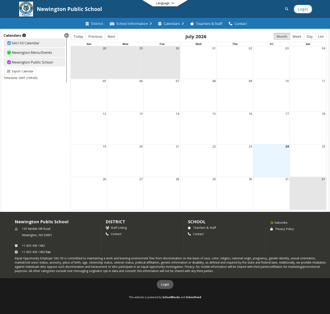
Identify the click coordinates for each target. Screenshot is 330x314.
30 (177, 48)
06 (141, 81)
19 (104, 146)
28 (104, 48)
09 (250, 81)
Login (165, 284)
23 (250, 146)
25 (323, 146)
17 (287, 114)
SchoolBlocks (171, 297)
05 (104, 81)
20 (141, 146)
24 (287, 146)
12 (104, 114)
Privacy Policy (282, 229)
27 (141, 179)
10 (287, 81)
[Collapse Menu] (66, 35)
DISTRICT (115, 222)
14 (177, 114)
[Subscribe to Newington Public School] (278, 222)
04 (323, 48)
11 (323, 81)
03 (287, 48)
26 (104, 179)
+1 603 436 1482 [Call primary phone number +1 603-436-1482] (33, 246)
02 (250, 48)
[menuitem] (94, 23)
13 (141, 114)
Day (310, 36)
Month (282, 36)
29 (141, 48)
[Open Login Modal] (302, 9)
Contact (113, 234)
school (196, 222)
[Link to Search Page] (285, 9)
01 (214, 48)
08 (214, 81)
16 (250, 114)
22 (214, 146)
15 (214, 114)
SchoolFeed (193, 297)
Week (297, 36)
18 (323, 114)
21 (177, 146)
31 (287, 179)
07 (177, 81)
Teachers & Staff (202, 228)
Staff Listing (116, 228)
